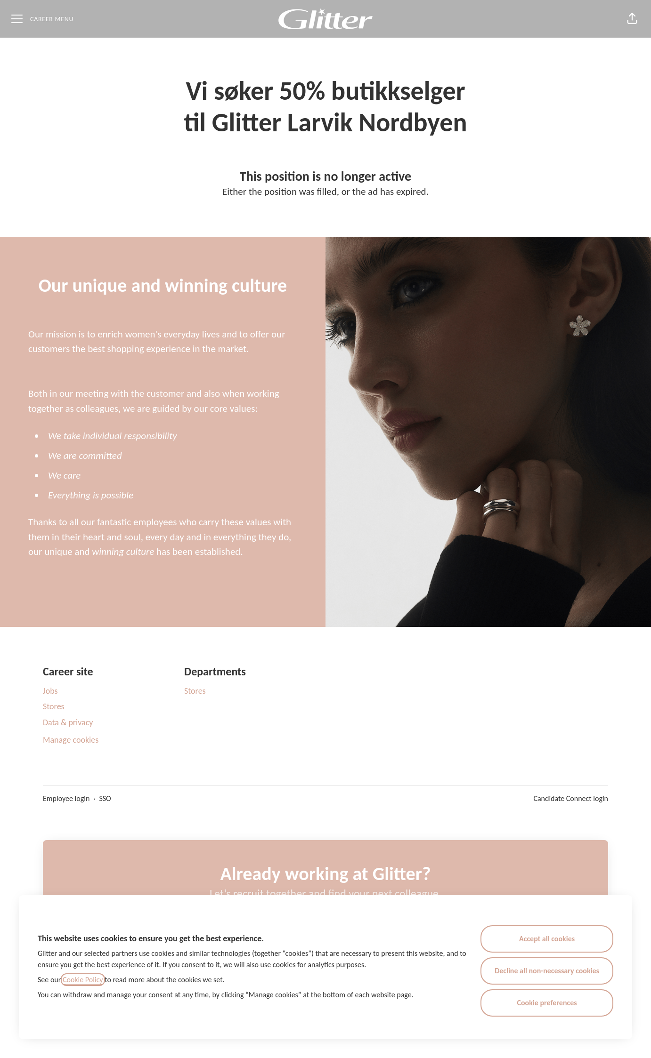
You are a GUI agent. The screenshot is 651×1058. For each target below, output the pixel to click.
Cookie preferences (547, 1002)
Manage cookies (70, 740)
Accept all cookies (547, 938)
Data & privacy (68, 722)
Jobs (50, 691)
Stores (54, 706)
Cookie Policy (83, 979)
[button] (632, 19)
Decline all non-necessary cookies (547, 970)
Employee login (66, 798)
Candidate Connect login (570, 798)
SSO (105, 798)
